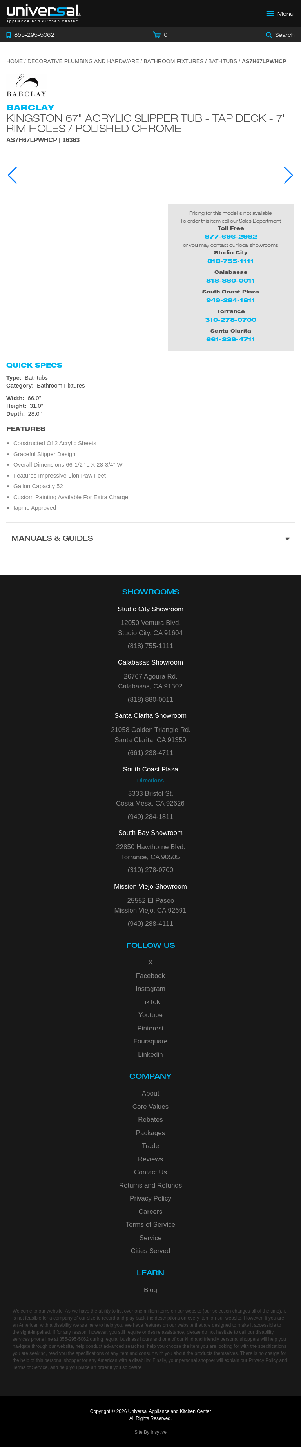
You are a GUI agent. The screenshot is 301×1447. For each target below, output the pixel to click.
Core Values (150, 1106)
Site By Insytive (150, 1432)
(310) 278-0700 (150, 870)
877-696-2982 (231, 236)
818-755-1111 (230, 260)
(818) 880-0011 (150, 699)
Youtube (150, 1015)
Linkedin (150, 1054)
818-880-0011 (230, 280)
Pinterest (150, 1028)
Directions (150, 780)
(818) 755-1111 (150, 646)
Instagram (150, 988)
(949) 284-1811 (150, 816)
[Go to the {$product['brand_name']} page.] (26, 84)
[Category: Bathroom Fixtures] (150, 385)
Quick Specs (34, 365)
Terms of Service (151, 1224)
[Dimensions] (150, 406)
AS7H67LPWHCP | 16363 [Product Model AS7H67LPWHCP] (43, 140)
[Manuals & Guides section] (150, 539)
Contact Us (150, 1172)
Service (151, 1238)
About (150, 1093)
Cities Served (150, 1251)
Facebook (150, 976)
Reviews (150, 1159)
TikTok (150, 1002)
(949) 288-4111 (150, 923)
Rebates (150, 1119)
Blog (150, 1290)
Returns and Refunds (150, 1185)
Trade (150, 1146)
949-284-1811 (230, 300)
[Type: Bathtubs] (150, 378)
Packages (150, 1133)
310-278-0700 (230, 319)
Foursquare (151, 1041)
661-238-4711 (230, 339)
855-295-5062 (74, 1339)
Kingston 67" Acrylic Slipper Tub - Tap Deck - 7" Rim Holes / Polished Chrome (146, 123)
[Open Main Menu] (280, 13)
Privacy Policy (150, 1198)
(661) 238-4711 (150, 753)
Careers (150, 1211)
